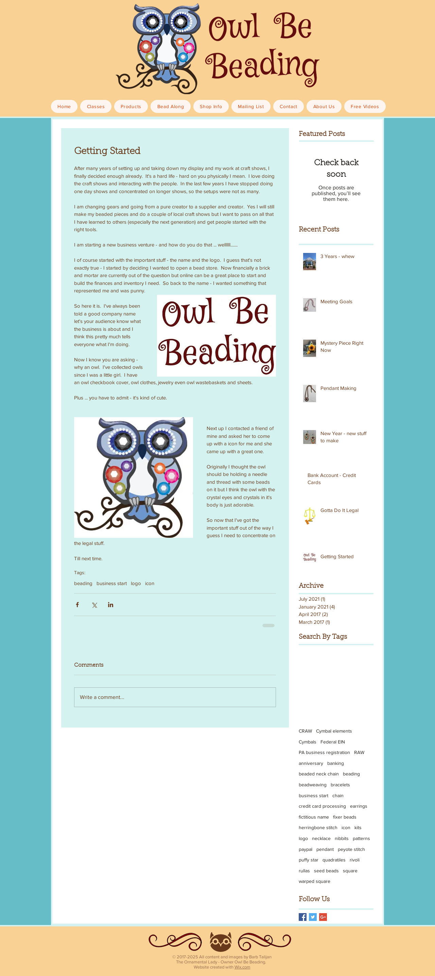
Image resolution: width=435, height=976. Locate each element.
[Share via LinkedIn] (110, 604)
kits (358, 827)
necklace (321, 838)
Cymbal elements (334, 731)
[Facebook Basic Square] (303, 917)
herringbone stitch (318, 827)
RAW (359, 752)
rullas (304, 870)
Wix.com (242, 967)
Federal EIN (332, 741)
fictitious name (314, 817)
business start (112, 583)
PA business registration (324, 752)
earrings (358, 806)
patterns (361, 838)
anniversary (311, 763)
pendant (325, 849)
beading (83, 583)
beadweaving (313, 784)
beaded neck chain (319, 773)
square (350, 870)
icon (149, 583)
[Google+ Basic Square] (323, 917)
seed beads (326, 870)
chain (338, 795)
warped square (314, 881)
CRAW (305, 731)
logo (136, 583)
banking (335, 763)
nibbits (342, 838)
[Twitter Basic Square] (313, 917)
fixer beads (344, 817)
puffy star (308, 859)
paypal (305, 849)
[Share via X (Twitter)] (94, 604)
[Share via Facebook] (77, 604)
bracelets (340, 784)
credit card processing (322, 806)
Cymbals (307, 741)
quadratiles (334, 859)
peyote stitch (351, 849)
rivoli (355, 859)
